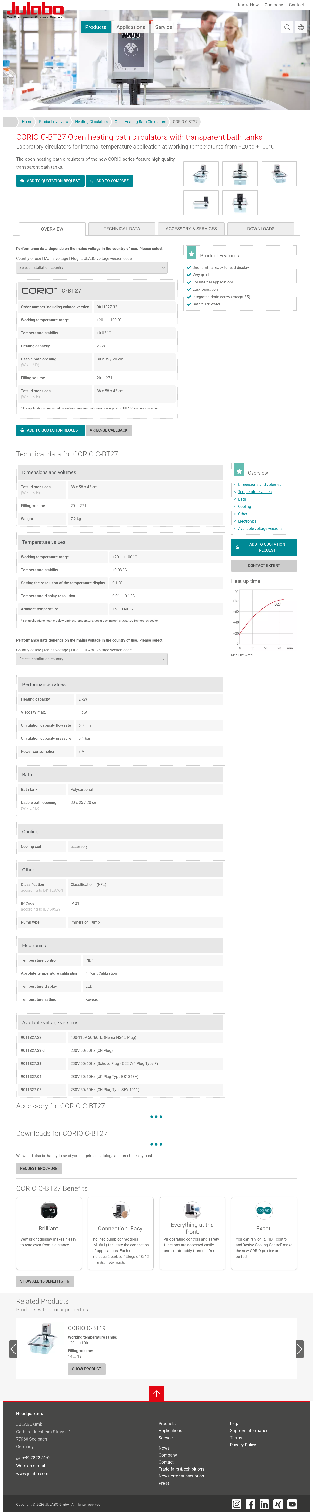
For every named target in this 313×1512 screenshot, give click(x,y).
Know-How (248, 4)
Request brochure (38, 1168)
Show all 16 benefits (45, 1281)
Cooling (244, 506)
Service (164, 27)
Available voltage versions (260, 528)
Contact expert (264, 565)
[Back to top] (156, 1394)
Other (242, 514)
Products (95, 27)
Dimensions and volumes (259, 484)
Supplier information (249, 1430)
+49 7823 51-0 (36, 1457)
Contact (296, 4)
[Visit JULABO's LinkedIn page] (264, 1504)
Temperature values (255, 492)
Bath (242, 499)
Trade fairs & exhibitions (181, 1468)
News (164, 1447)
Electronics (247, 521)
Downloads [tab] (260, 229)
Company (274, 4)
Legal (235, 1423)
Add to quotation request (53, 181)
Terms (236, 1437)
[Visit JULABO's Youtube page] (292, 1504)
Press (164, 1483)
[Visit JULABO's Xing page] (278, 1504)
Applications (130, 27)
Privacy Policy (243, 1444)
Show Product (86, 1369)
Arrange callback (108, 430)
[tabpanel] (156, 345)
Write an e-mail (30, 1465)
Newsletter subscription (181, 1475)
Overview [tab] (52, 229)
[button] (264, 619)
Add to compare (112, 181)
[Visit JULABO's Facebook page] (250, 1504)
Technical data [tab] (122, 229)
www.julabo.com (32, 1473)
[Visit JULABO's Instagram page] (236, 1504)
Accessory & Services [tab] (191, 229)
